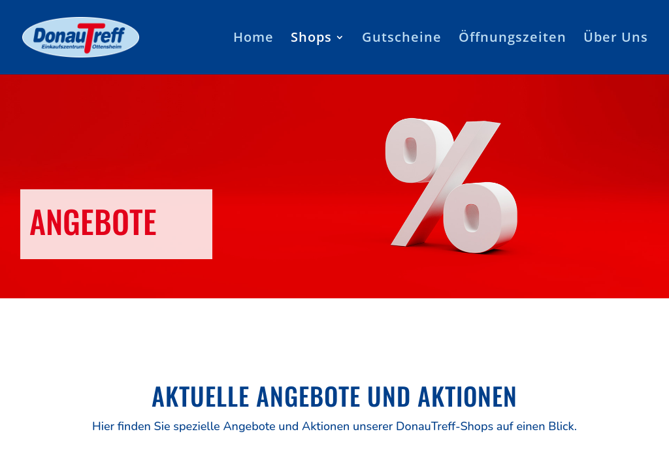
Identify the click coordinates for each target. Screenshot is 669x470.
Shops (311, 39)
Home (253, 39)
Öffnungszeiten (512, 39)
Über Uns (615, 39)
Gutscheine (402, 39)
